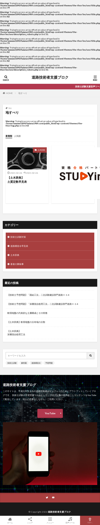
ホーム (10, 520)
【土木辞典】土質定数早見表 (17, 179)
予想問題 (49, 363)
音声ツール (70, 520)
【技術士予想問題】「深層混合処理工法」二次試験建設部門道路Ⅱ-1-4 (42, 304)
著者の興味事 (17, 264)
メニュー (50, 520)
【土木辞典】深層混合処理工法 (16, 333)
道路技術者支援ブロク (50, 77)
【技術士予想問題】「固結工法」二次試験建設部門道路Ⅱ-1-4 (38, 295)
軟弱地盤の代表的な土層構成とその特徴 (27, 313)
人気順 (17, 136)
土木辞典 (41, 150)
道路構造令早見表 (19, 246)
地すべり (22, 93)
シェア (30, 520)
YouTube (50, 413)
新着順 (9, 136)
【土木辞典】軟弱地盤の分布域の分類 (26, 322)
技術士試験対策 (18, 237)
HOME (9, 93)
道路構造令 (36, 363)
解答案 (24, 363)
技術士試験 (12, 363)
